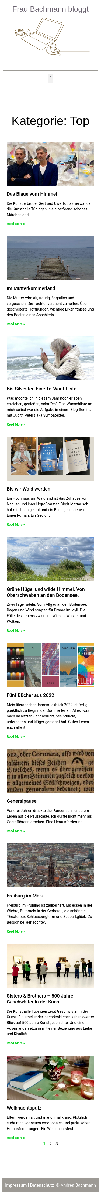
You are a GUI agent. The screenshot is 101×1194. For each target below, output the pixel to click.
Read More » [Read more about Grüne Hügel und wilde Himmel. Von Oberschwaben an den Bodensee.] (16, 630)
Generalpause (22, 801)
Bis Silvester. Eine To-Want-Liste (41, 389)
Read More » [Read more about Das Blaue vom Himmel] (16, 224)
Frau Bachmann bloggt (50, 9)
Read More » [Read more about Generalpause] (16, 831)
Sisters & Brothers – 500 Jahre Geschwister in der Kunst (40, 999)
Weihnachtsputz (24, 1108)
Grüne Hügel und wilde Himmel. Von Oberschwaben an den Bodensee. (46, 592)
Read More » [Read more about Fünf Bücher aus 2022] (16, 737)
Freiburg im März (25, 896)
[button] (50, 78)
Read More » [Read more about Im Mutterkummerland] (16, 324)
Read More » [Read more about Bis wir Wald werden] (16, 524)
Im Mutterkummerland (31, 288)
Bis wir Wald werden (28, 489)
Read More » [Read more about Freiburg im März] (16, 931)
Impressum (16, 1185)
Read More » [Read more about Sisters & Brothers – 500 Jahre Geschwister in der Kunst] (16, 1043)
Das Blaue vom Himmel (32, 194)
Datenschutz (42, 1185)
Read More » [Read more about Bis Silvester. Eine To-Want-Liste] (16, 424)
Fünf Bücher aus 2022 (30, 695)
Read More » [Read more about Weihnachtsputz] (16, 1138)
